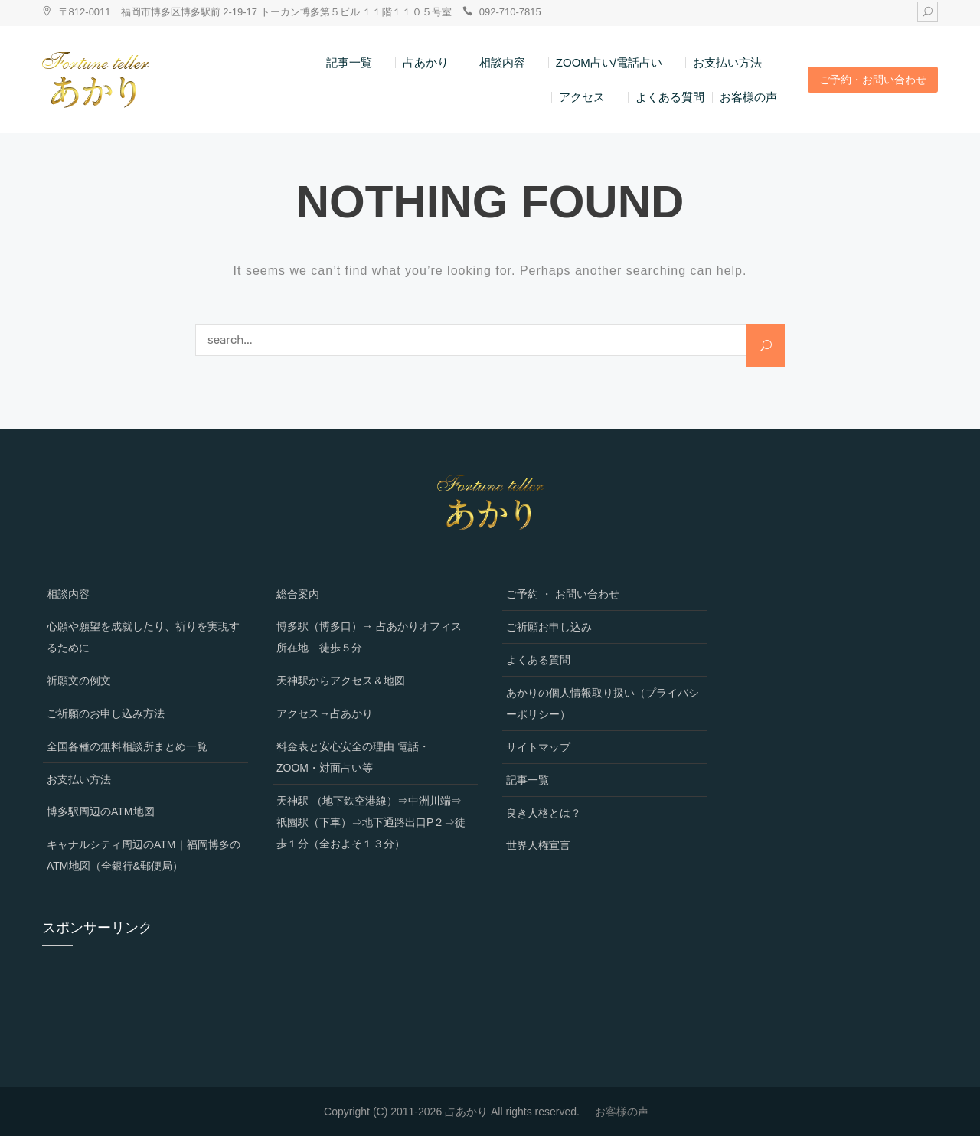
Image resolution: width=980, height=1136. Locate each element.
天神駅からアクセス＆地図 (340, 680)
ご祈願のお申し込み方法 (106, 713)
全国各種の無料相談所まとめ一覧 (127, 746)
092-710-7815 (510, 12)
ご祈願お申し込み (549, 627)
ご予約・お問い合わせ (872, 79)
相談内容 (502, 62)
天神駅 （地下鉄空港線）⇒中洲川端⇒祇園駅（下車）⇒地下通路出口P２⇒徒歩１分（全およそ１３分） (371, 822)
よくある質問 (669, 96)
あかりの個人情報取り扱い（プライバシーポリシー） (602, 703)
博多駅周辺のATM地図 (101, 811)
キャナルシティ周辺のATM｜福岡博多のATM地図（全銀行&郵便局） (143, 855)
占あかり (426, 62)
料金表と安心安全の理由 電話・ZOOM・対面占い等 (353, 757)
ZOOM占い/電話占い (609, 62)
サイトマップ (538, 747)
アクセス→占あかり (324, 713)
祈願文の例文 (79, 680)
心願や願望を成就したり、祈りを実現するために (143, 637)
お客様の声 (748, 96)
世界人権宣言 (538, 845)
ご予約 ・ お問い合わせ (562, 594)
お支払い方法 (727, 62)
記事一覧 (349, 62)
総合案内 (297, 594)
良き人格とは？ (543, 813)
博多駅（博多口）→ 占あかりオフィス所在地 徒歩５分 (369, 637)
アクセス (582, 96)
